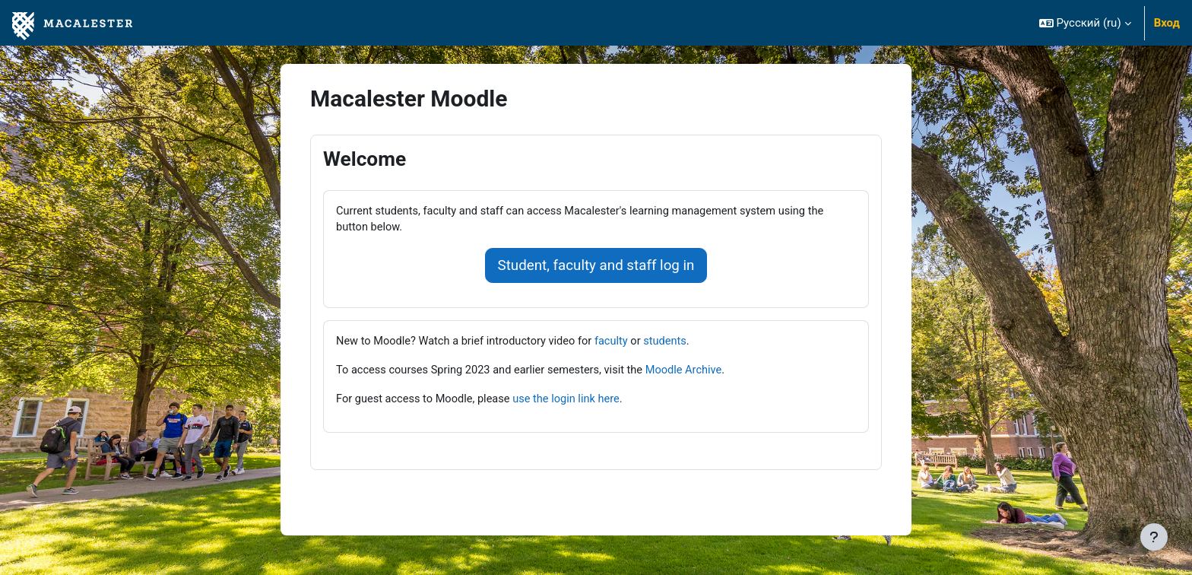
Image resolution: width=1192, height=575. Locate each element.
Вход (1167, 23)
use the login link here (573, 401)
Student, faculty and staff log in (596, 267)
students (674, 343)
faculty (619, 343)
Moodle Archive (694, 372)
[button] (1085, 23)
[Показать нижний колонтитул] (1154, 537)
